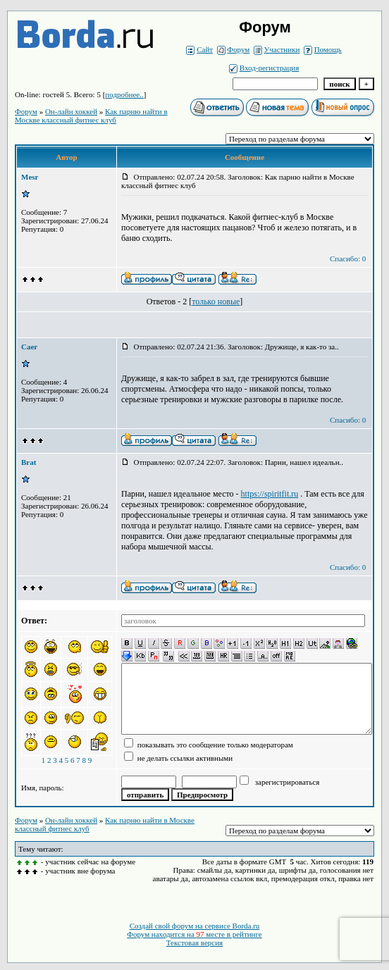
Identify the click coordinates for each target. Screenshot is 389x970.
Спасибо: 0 (348, 258)
